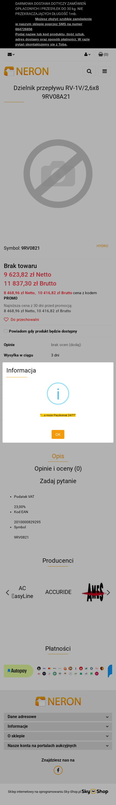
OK (58, 435)
